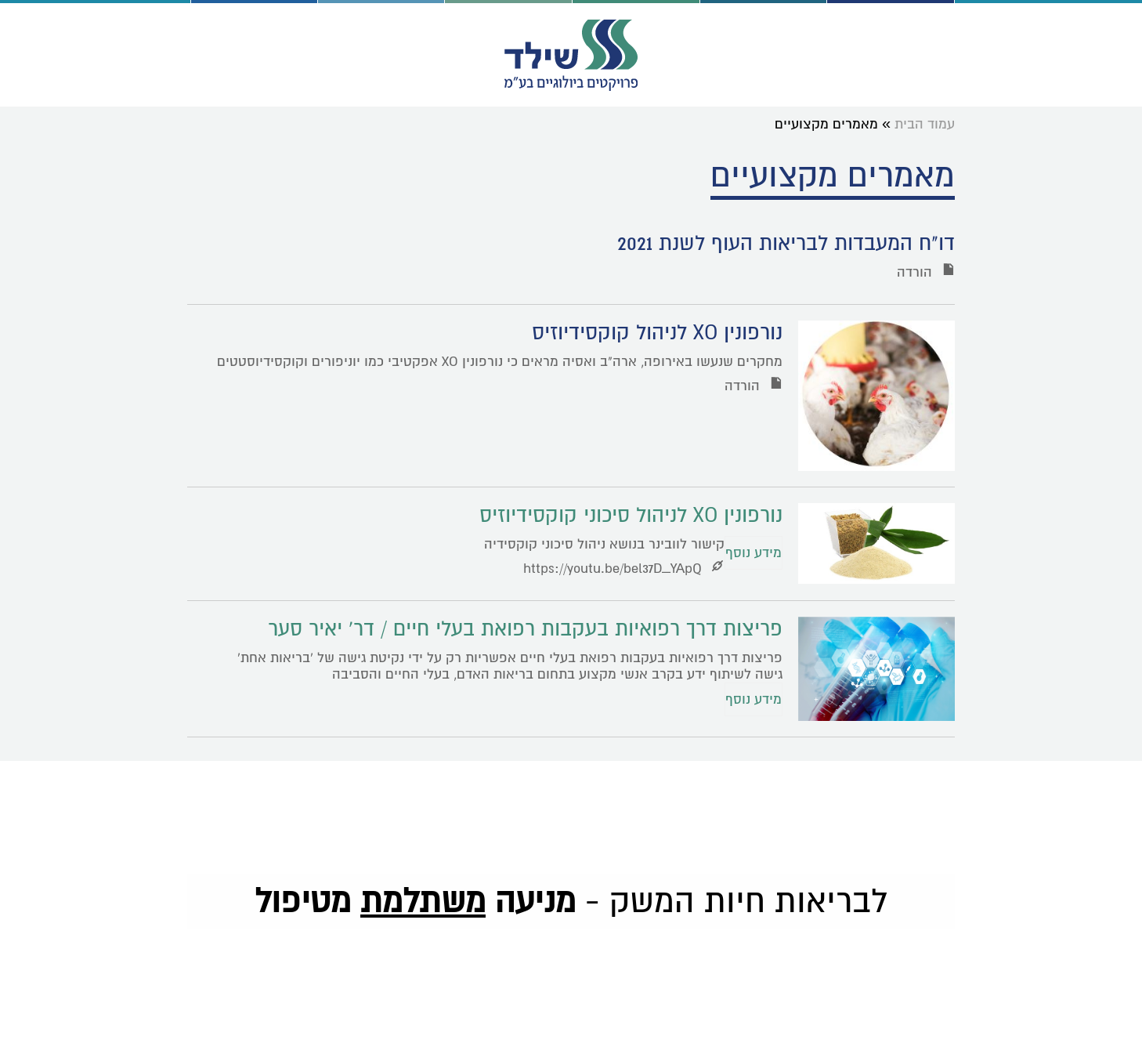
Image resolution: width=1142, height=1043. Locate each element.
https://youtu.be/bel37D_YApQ (624, 568)
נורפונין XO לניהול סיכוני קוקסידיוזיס (630, 515)
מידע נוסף (753, 553)
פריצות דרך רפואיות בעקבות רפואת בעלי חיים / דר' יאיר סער (525, 629)
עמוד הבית (924, 124)
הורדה (926, 272)
